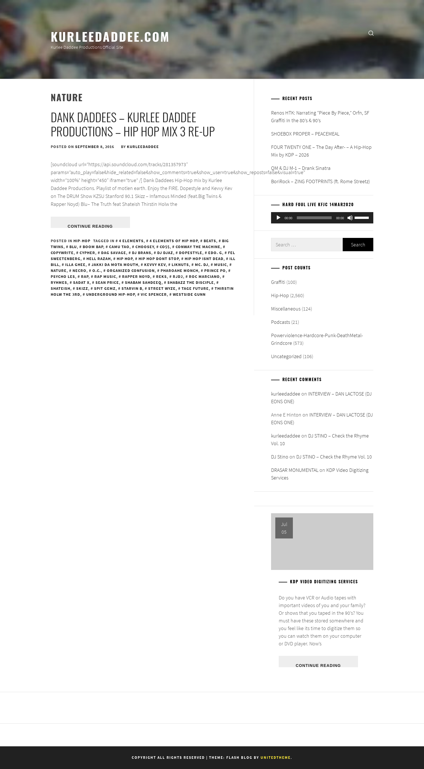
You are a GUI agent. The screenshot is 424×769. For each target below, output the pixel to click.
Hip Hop (125, 258)
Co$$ (165, 246)
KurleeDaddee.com (110, 36)
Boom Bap (93, 246)
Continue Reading (90, 226)
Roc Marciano (204, 276)
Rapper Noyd (136, 276)
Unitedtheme (276, 757)
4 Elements (131, 240)
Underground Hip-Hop (110, 294)
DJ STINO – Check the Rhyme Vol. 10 (334, 456)
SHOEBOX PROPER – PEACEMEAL (305, 133)
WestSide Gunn (189, 294)
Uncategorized (286, 356)
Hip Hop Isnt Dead (204, 258)
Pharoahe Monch (179, 270)
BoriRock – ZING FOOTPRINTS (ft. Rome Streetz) (320, 181)
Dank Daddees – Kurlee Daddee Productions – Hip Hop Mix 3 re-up (133, 124)
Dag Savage (113, 252)
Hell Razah (98, 258)
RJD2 (178, 276)
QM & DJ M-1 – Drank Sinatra (301, 168)
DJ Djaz (165, 252)
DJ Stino (279, 456)
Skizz (82, 288)
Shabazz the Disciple (190, 282)
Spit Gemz (105, 288)
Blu (73, 246)
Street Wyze (162, 288)
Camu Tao (119, 246)
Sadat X (81, 282)
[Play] (278, 218)
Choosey (144, 246)
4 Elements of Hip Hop (174, 240)
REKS (161, 276)
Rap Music (105, 276)
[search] (371, 33)
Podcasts (280, 322)
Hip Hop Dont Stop (159, 258)
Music (220, 264)
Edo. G (215, 252)
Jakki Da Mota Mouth (114, 264)
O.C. (96, 270)
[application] (322, 217)
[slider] (314, 217)
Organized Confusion (131, 270)
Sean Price (107, 282)
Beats (210, 240)
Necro (79, 270)
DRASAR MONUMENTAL (294, 470)
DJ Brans (141, 252)
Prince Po (215, 270)
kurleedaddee (143, 146)
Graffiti (278, 282)
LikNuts (180, 264)
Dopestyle (190, 252)
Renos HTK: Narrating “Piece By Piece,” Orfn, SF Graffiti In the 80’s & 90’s (320, 116)
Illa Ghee (75, 264)
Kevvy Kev (155, 264)
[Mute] (350, 218)
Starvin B (132, 288)
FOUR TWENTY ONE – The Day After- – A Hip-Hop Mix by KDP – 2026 (321, 151)
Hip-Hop (81, 240)
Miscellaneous (286, 308)
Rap (84, 276)
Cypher (87, 252)
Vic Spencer (154, 294)
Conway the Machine (198, 246)
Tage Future (195, 288)
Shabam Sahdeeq (143, 282)
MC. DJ (201, 264)
